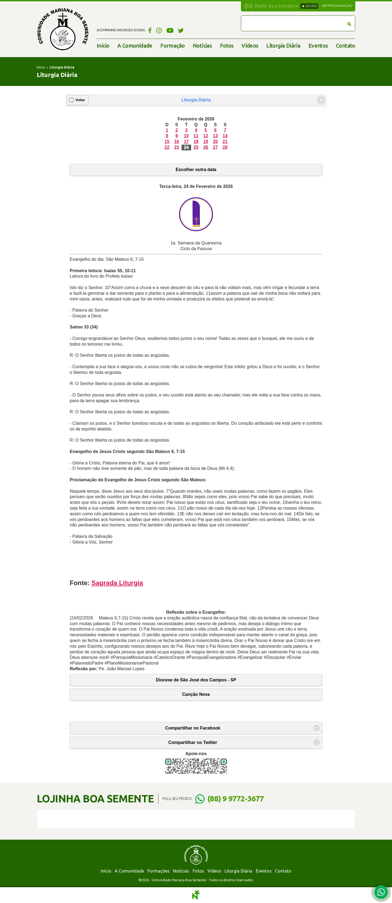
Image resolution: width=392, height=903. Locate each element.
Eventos (318, 45)
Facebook (149, 30)
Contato (345, 45)
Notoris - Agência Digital (196, 895)
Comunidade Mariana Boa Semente (62, 29)
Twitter (180, 30)
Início (103, 45)
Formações (159, 870)
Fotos (227, 45)
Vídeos (249, 45)
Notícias (202, 45)
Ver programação (337, 5)
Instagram (159, 30)
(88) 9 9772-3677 (235, 798)
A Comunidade (134, 45)
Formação (172, 45)
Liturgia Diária (283, 45)
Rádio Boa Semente (276, 5)
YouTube (170, 30)
